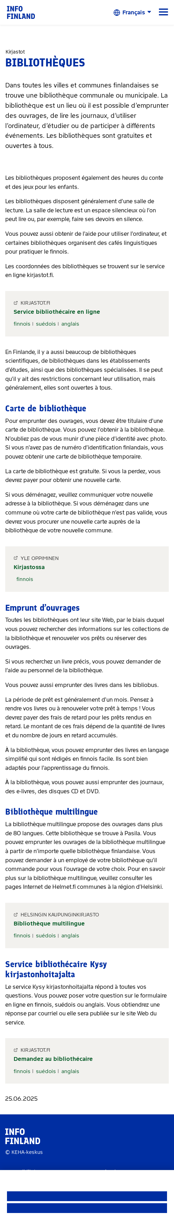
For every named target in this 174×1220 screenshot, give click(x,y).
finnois (22, 324)
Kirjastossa (29, 567)
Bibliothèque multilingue (49, 923)
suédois (46, 324)
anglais (70, 324)
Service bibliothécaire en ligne (57, 311)
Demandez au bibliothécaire (53, 1059)
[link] (21, 12)
